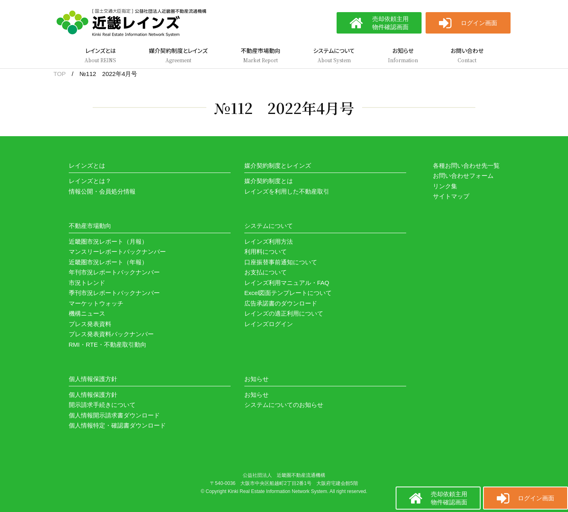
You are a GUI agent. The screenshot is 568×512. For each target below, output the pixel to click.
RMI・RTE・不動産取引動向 (107, 344)
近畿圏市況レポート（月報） (108, 241)
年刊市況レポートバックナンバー (114, 272)
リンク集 (445, 186)
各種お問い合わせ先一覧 (466, 165)
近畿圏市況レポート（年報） (108, 262)
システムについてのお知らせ (283, 404)
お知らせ (256, 394)
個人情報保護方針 (93, 394)
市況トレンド (87, 282)
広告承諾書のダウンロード (280, 303)
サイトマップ (451, 196)
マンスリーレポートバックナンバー (117, 251)
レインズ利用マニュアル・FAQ (286, 282)
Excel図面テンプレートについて (288, 292)
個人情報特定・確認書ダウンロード (117, 425)
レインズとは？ (90, 180)
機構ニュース (87, 313)
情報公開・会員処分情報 (102, 191)
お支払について (265, 272)
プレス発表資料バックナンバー (111, 334)
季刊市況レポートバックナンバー (114, 292)
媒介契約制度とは (268, 180)
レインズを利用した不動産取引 (286, 191)
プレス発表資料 (90, 323)
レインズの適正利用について (283, 313)
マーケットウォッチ (96, 303)
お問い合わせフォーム (463, 175)
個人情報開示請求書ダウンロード (114, 415)
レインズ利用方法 (268, 241)
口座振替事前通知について (280, 262)
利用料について (265, 251)
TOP (59, 73)
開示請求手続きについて (102, 404)
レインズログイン (268, 323)
